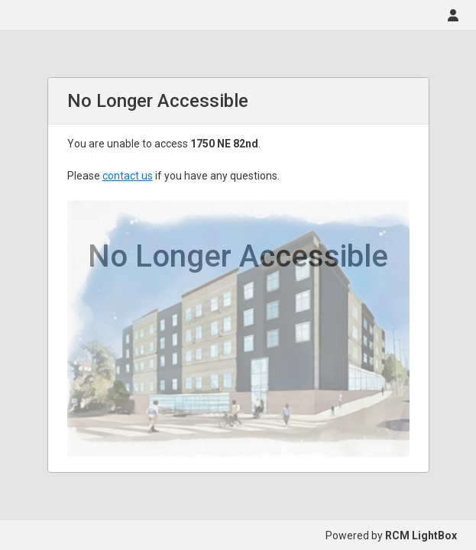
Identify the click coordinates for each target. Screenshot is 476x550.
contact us (127, 176)
